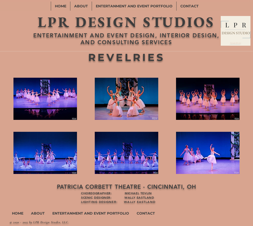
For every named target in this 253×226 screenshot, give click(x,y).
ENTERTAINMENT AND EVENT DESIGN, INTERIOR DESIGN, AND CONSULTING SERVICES (126, 39)
